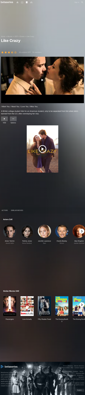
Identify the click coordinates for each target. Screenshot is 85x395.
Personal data (80, 373)
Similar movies (17, 210)
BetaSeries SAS (65, 375)
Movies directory (79, 366)
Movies (9, 36)
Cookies (75, 371)
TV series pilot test (63, 379)
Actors (5, 210)
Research (81, 377)
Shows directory (68, 366)
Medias (73, 375)
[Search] (82, 2)
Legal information (66, 371)
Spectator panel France (77, 379)
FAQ (72, 367)
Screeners (80, 375)
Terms (81, 371)
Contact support (79, 367)
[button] (9, 238)
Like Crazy (30, 36)
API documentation (64, 367)
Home (3, 36)
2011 (16, 36)
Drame (22, 36)
